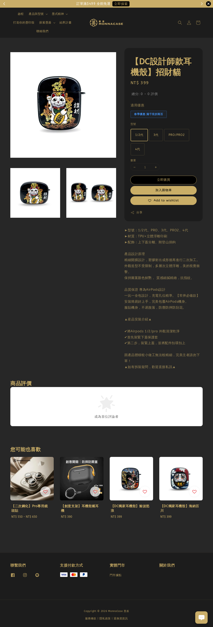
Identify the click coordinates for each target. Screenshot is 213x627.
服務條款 (90, 618)
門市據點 (116, 575)
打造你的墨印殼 (23, 22)
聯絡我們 (42, 31)
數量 (133, 160)
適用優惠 (137, 105)
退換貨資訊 (121, 618)
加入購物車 (163, 190)
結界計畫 (65, 22)
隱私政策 (105, 618)
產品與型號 (36, 14)
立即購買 (163, 180)
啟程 (21, 14)
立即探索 (121, 4)
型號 (133, 124)
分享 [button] (136, 212)
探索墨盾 (45, 22)
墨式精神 (58, 14)
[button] (179, 22)
